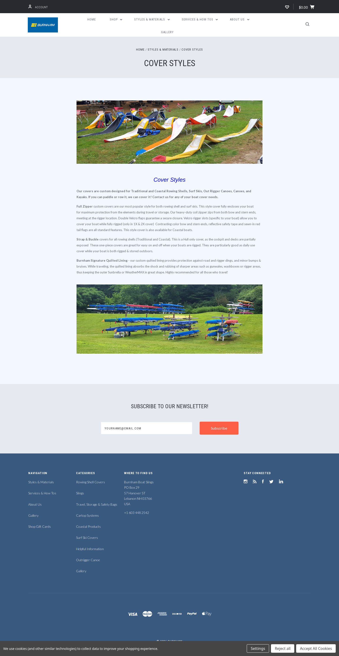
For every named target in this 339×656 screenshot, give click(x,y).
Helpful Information (90, 549)
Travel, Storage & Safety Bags (96, 504)
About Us (239, 19)
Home (91, 19)
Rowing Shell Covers (90, 482)
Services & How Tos (200, 19)
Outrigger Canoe (88, 560)
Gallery (167, 32)
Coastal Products (88, 526)
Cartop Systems (87, 515)
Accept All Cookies (316, 648)
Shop (116, 19)
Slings (80, 493)
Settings (258, 648)
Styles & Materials (152, 19)
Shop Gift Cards (39, 526)
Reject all (283, 648)
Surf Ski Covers (87, 538)
